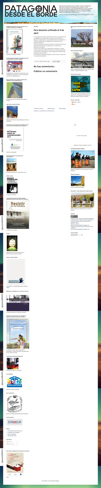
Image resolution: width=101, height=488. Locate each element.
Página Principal (51, 108)
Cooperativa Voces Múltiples (14, 432)
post (74, 104)
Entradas (9, 441)
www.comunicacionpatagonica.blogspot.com (80, 225)
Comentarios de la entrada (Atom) (47, 110)
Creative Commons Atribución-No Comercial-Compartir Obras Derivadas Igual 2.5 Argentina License (82, 221)
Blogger (57, 480)
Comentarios (10, 444)
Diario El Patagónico (12, 434)
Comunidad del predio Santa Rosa (15, 430)
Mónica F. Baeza (77, 102)
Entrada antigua (62, 108)
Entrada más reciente (38, 108)
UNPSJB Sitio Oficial (12, 435)
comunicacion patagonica (88, 218)
